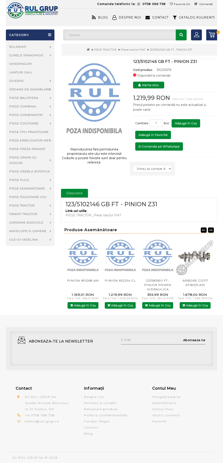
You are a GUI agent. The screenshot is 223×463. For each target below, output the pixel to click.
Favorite (159, 421)
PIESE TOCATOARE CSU (28, 197)
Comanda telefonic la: (131, 4)
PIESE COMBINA (22, 106)
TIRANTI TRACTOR (23, 214)
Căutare (181, 34)
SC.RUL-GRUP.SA (28, 458)
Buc (167, 123)
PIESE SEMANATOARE (27, 188)
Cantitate (142, 123)
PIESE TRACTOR (105, 49)
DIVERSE (16, 81)
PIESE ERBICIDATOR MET (29, 140)
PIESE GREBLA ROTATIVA (29, 171)
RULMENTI (17, 47)
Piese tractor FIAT (133, 49)
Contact (157, 17)
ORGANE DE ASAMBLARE (30, 89)
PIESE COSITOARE (24, 123)
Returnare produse (101, 409)
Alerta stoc (148, 85)
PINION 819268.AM (83, 280)
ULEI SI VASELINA (23, 239)
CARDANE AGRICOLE (26, 222)
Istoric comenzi (166, 415)
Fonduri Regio (97, 421)
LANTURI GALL (21, 72)
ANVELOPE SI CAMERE (27, 231)
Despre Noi (126, 17)
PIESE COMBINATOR (25, 115)
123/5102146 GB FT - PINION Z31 (171, 49)
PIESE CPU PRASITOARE (29, 132)
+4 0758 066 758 (40, 415)
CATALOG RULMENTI (194, 17)
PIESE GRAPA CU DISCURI (23, 160)
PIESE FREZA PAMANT (27, 149)
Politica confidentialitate (106, 415)
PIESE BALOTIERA (23, 98)
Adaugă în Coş (186, 123)
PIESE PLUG (19, 180)
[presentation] (154, 352)
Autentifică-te (164, 403)
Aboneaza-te (194, 340)
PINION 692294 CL (120, 280)
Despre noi (94, 397)
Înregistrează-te (166, 397)
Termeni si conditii (100, 403)
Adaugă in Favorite (153, 135)
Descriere (74, 193)
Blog (100, 17)
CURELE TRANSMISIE (26, 55)
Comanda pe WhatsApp (159, 146)
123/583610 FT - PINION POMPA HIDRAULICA (157, 285)
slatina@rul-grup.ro (41, 421)
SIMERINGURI (20, 64)
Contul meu (162, 409)
